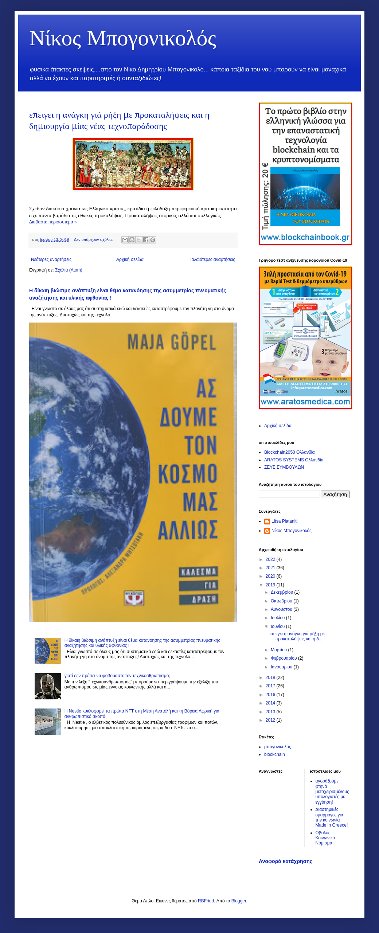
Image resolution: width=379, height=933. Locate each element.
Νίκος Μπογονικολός (122, 37)
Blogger (238, 900)
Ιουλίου (278, 617)
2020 (271, 576)
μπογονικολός (277, 746)
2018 (271, 677)
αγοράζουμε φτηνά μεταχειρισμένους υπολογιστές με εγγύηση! (332, 791)
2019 (271, 584)
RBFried (206, 900)
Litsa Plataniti (284, 521)
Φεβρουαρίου (284, 658)
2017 (271, 685)
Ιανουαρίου (282, 667)
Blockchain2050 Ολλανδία (289, 452)
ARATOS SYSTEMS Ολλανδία (294, 459)
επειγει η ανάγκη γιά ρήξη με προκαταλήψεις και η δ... (297, 636)
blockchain (274, 754)
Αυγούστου (282, 609)
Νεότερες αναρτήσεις (51, 259)
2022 (271, 559)
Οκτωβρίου (282, 601)
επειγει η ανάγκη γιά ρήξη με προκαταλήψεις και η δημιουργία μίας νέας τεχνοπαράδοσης (119, 120)
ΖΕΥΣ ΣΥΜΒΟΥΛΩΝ (284, 467)
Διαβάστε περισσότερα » (53, 222)
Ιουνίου (278, 626)
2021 (271, 567)
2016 (271, 694)
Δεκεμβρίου (282, 592)
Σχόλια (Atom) (68, 270)
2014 (271, 703)
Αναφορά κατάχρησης (285, 861)
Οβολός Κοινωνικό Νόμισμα (325, 838)
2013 (271, 711)
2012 (271, 720)
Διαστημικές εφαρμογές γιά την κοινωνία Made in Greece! (332, 817)
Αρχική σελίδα (130, 259)
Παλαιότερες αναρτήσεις (211, 259)
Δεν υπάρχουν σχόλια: (94, 239)
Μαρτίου (279, 649)
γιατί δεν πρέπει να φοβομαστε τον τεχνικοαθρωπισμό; (117, 675)
